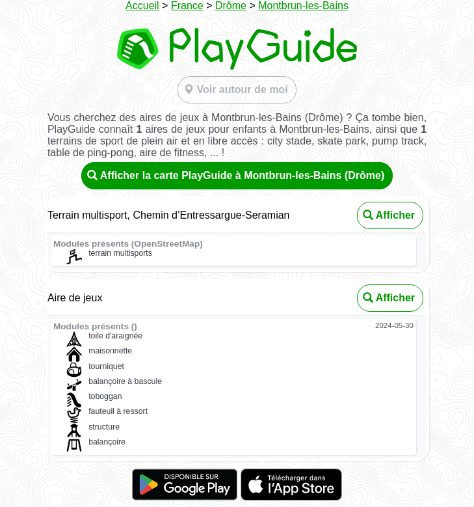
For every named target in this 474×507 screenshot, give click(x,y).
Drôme (230, 5)
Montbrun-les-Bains (303, 5)
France (187, 5)
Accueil (142, 5)
